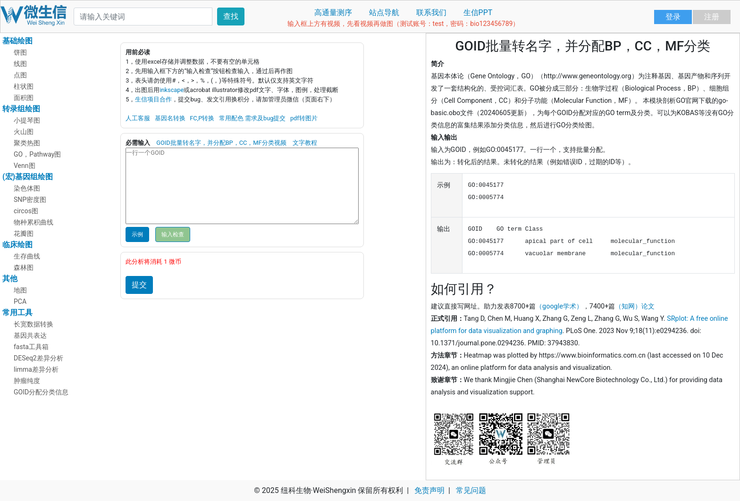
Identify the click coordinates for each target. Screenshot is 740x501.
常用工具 (17, 312)
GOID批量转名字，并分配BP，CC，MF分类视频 (221, 142)
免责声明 (429, 490)
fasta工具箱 (31, 347)
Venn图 (24, 165)
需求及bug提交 (265, 118)
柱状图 (24, 86)
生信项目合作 (153, 99)
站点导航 (384, 12)
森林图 (24, 267)
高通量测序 (333, 12)
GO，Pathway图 (37, 154)
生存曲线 (27, 256)
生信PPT (478, 12)
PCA (20, 301)
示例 (137, 234)
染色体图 (27, 188)
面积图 (24, 97)
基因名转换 (170, 118)
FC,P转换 (202, 118)
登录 (673, 16)
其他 (9, 278)
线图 (20, 63)
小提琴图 (27, 120)
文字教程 (305, 142)
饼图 (20, 52)
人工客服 (138, 118)
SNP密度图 (30, 199)
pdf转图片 (304, 118)
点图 (20, 75)
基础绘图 (17, 40)
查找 (230, 16)
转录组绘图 (21, 108)
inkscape (172, 89)
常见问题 (471, 490)
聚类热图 (27, 143)
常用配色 (231, 118)
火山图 (24, 131)
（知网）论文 (635, 306)
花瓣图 (24, 233)
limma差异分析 (36, 369)
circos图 (26, 211)
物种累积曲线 (33, 222)
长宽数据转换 (33, 324)
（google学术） (559, 306)
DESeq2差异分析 (38, 358)
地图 (20, 290)
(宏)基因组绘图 (27, 176)
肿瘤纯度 (27, 380)
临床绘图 (17, 244)
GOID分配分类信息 (41, 392)
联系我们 (431, 12)
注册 (711, 16)
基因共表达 (30, 335)
